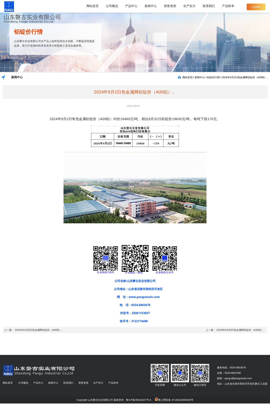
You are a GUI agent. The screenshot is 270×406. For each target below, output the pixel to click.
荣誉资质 (170, 6)
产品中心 (131, 6)
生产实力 (189, 6)
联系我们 (209, 6)
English (256, 6)
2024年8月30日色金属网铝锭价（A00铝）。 (39, 330)
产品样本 (228, 6)
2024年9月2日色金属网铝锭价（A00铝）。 (246, 77)
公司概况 (112, 6)
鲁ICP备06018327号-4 (138, 399)
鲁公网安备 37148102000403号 (176, 399)
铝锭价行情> (214, 77)
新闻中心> (200, 77)
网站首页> (188, 77)
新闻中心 (151, 6)
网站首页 (92, 6)
